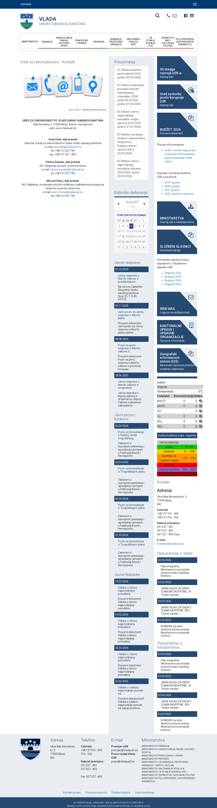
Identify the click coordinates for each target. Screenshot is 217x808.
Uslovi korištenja (144, 792)
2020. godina (172, 186)
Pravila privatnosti (96, 792)
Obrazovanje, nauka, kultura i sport (64, 41)
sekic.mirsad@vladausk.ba (67, 192)
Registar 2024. (173, 280)
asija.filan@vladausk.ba (67, 146)
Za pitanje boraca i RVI (150, 41)
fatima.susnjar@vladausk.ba (67, 169)
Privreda (98, 41)
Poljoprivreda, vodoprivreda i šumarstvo (185, 42)
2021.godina (172, 190)
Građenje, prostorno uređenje (116, 42)
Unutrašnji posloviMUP (133, 42)
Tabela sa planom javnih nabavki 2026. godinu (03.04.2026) (129, 73)
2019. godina (172, 182)
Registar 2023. (173, 276)
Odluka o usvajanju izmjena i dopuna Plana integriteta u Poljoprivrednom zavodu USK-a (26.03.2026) (131, 144)
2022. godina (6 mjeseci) (179, 193)
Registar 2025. (173, 284)
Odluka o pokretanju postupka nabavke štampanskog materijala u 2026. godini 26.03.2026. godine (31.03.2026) (130, 94)
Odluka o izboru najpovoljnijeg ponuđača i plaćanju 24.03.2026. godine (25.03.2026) (129, 169)
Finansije (47, 41)
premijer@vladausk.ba (170, 543)
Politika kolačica (120, 792)
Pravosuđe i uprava (81, 41)
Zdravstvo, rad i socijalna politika (168, 41)
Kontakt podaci (72, 792)
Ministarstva (30, 41)
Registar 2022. (173, 272)
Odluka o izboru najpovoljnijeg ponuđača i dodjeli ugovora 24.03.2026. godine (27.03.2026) (129, 119)
